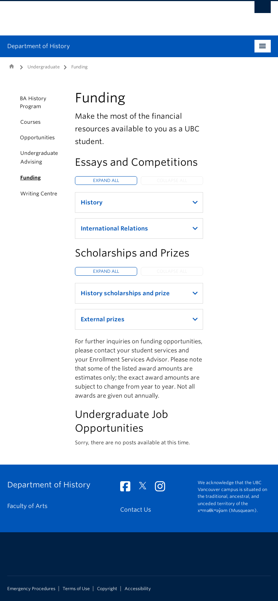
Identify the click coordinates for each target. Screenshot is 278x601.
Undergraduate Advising (39, 157)
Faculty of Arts (27, 506)
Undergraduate (44, 66)
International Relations (114, 228)
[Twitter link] (145, 488)
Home (11, 66)
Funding (30, 178)
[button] (11, 102)
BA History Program (33, 102)
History (91, 202)
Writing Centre (38, 193)
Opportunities (37, 137)
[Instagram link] (162, 488)
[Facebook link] (128, 488)
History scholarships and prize (125, 293)
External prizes (103, 319)
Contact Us (135, 509)
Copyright (107, 588)
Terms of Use (76, 588)
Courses (30, 122)
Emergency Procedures (31, 588)
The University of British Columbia (119, 15)
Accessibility (138, 588)
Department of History (38, 46)
